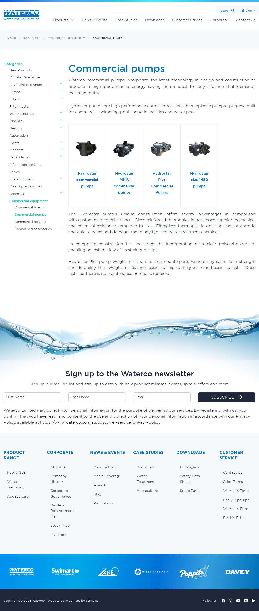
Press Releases (106, 467)
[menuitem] (21, 472)
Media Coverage (107, 476)
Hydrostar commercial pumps (87, 179)
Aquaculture (18, 496)
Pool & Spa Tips (236, 500)
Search (225, 10)
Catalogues (189, 467)
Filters (14, 99)
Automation (18, 135)
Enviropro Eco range (25, 85)
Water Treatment (16, 484)
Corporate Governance (60, 493)
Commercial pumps (107, 38)
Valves (14, 172)
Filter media (18, 106)
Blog (97, 494)
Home (11, 38)
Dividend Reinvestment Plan (62, 510)
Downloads (154, 20)
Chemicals (17, 194)
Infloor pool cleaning (25, 165)
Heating (15, 128)
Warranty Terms (236, 491)
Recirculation (19, 157)
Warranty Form (236, 509)
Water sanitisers (21, 114)
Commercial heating (30, 222)
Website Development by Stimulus (73, 600)
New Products (20, 70)
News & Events (94, 20)
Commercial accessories (33, 229)
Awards (100, 485)
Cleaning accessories (25, 186)
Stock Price (60, 525)
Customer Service (187, 20)
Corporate (219, 20)
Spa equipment (21, 179)
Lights (14, 143)
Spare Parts (190, 491)
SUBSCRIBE (226, 397)
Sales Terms (233, 482)
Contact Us (232, 472)
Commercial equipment (66, 38)
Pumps (14, 92)
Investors (58, 535)
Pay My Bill (232, 518)
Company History (58, 478)
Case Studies (126, 20)
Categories (13, 64)
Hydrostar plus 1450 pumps (199, 179)
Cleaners (16, 150)
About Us (58, 467)
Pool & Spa (31, 38)
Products (60, 20)
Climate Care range (24, 77)
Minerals (15, 121)
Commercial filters (28, 207)
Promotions (103, 503)
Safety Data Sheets (190, 478)
